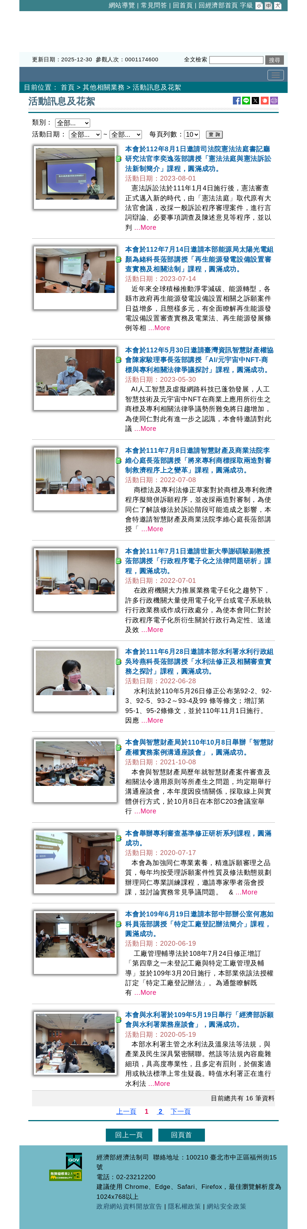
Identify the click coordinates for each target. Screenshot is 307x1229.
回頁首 (181, 1135)
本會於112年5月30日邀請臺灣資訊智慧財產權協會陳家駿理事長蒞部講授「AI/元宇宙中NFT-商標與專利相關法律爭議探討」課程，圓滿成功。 (199, 360)
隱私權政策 (184, 1206)
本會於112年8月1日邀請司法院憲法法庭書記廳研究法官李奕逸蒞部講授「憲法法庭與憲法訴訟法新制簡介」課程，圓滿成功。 (198, 158)
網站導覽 (122, 5)
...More (145, 227)
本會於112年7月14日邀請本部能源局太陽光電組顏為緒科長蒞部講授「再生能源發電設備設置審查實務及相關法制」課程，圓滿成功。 (199, 259)
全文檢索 (196, 59)
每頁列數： (166, 134)
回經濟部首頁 (218, 5)
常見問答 (154, 5)
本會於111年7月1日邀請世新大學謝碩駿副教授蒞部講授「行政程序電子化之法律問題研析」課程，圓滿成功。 (198, 561)
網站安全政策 (226, 1206)
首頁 (68, 87)
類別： (42, 122)
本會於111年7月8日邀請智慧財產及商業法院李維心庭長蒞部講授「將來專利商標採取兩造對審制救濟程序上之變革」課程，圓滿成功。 (198, 460)
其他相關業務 (103, 87)
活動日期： (49, 134)
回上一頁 (129, 1135)
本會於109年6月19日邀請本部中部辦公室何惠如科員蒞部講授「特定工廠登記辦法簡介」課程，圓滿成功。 (199, 924)
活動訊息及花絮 (157, 87)
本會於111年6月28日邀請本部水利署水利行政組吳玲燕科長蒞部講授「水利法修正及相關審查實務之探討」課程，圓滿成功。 (199, 661)
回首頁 (183, 5)
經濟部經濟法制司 (47, 16)
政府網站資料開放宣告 (129, 1206)
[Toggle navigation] (276, 75)
